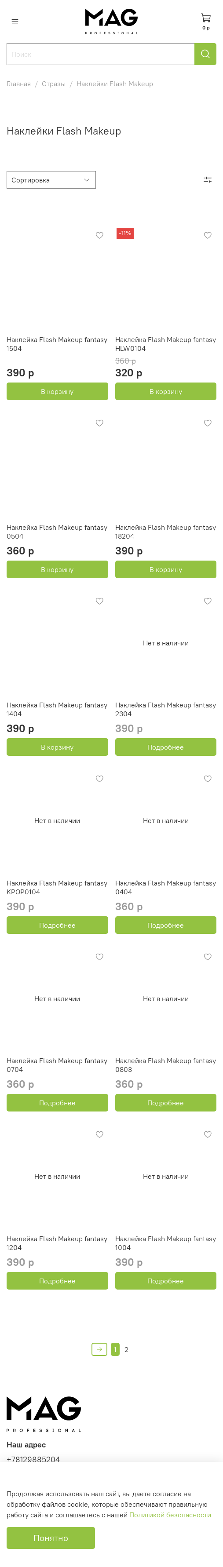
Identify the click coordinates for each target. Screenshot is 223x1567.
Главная (19, 83)
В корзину (57, 391)
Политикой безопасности (170, 1514)
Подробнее (165, 747)
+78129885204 (33, 1460)
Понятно (50, 1537)
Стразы (54, 83)
